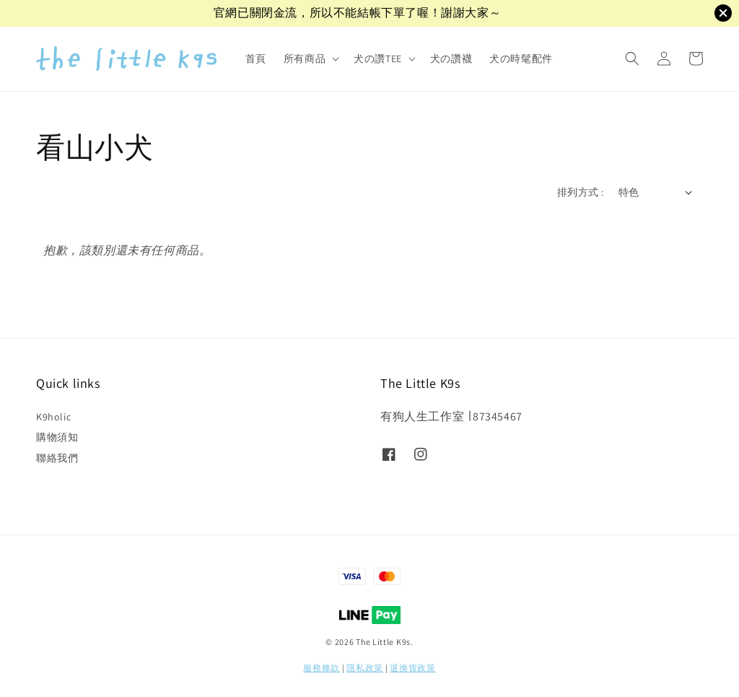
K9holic (53, 416)
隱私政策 (364, 667)
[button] (632, 58)
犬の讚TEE (378, 58)
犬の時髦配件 (521, 58)
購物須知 (57, 436)
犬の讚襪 (451, 58)
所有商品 (304, 58)
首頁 (255, 58)
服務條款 (321, 667)
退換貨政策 (413, 667)
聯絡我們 (57, 457)
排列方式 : (580, 192)
